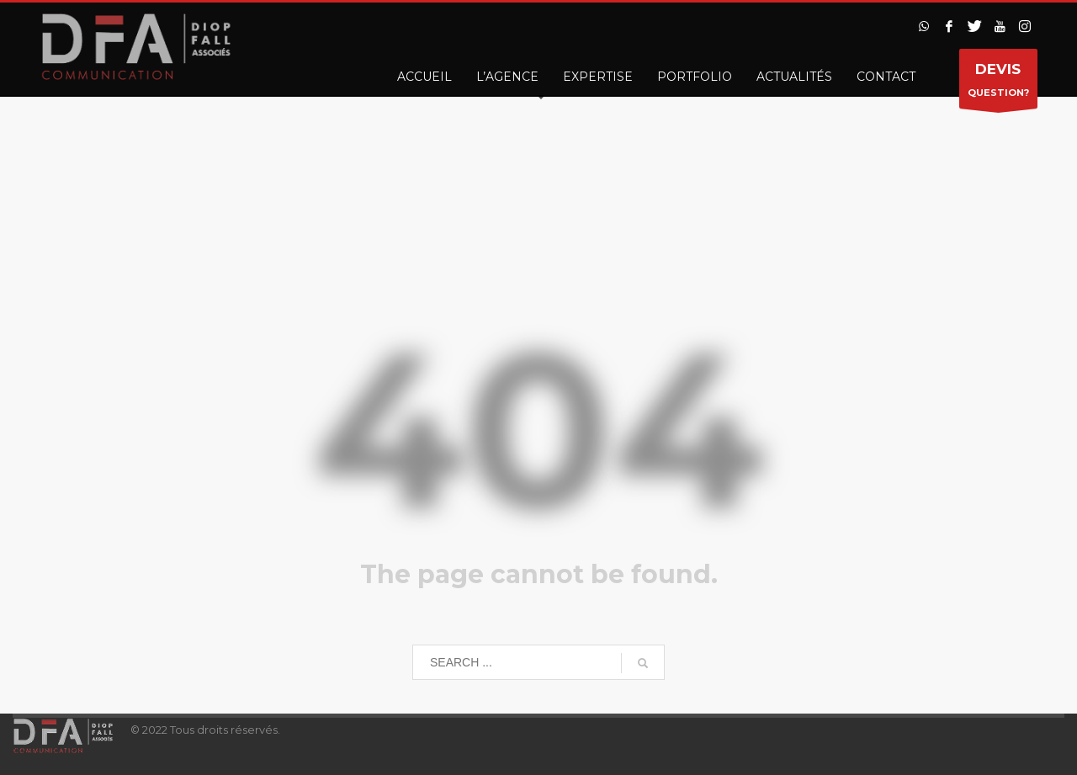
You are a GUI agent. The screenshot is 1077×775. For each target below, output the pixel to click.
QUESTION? (998, 83)
